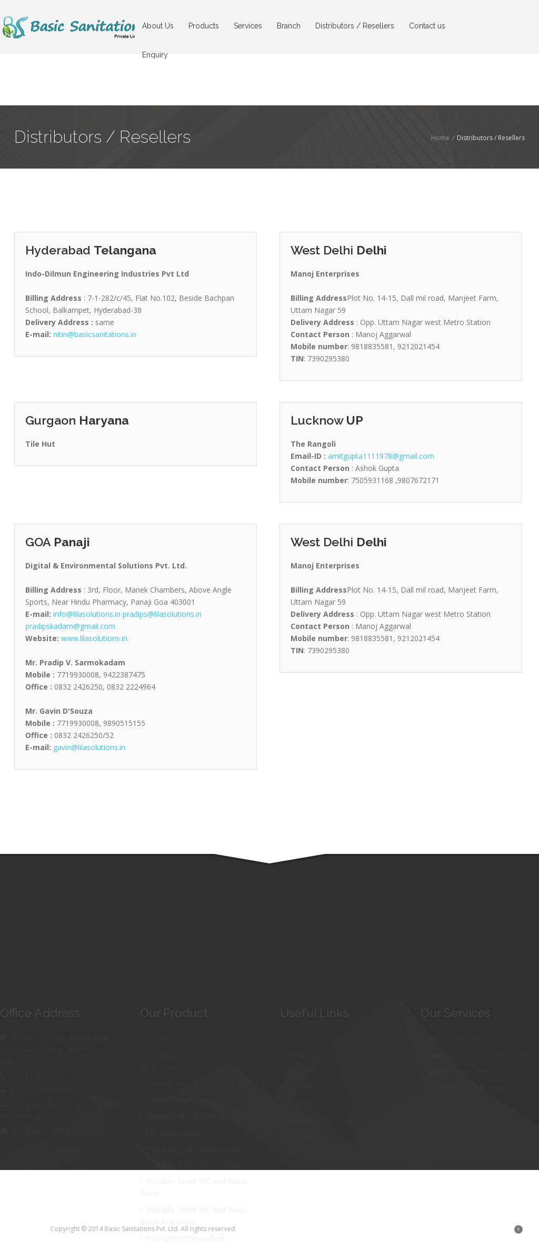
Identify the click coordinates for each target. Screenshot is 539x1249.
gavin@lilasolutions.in (89, 747)
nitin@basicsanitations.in (94, 334)
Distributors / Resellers (354, 26)
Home (440, 137)
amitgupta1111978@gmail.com (381, 456)
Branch (289, 26)
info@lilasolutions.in (88, 614)
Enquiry (155, 55)
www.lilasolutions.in (94, 638)
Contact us (427, 26)
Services (248, 26)
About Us (158, 26)
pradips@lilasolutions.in (162, 614)
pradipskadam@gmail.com (70, 626)
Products (203, 26)
